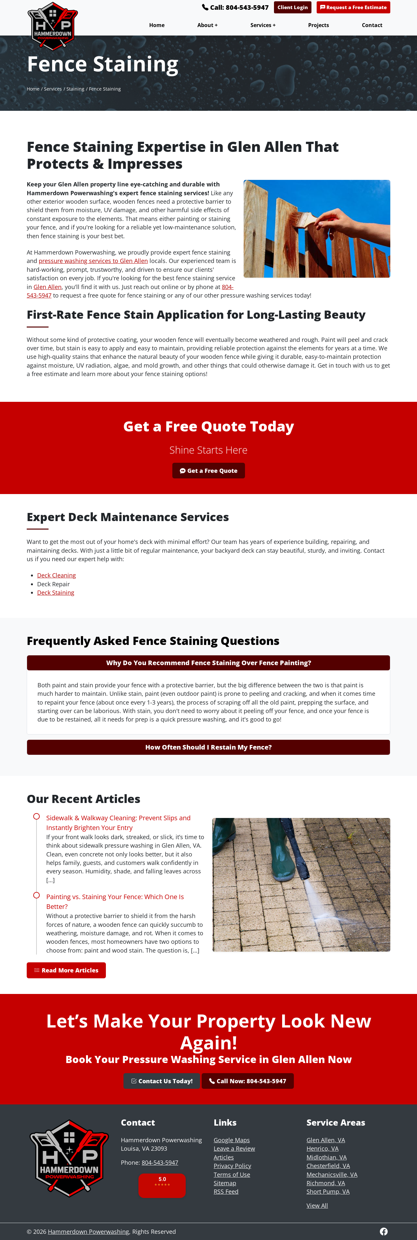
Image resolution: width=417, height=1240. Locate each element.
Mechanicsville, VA (332, 1174)
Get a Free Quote (208, 470)
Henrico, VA (322, 1148)
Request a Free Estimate (353, 7)
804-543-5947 (160, 1162)
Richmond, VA (326, 1183)
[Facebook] (384, 1231)
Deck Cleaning (56, 575)
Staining (75, 89)
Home (157, 25)
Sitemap (225, 1183)
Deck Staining (55, 592)
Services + (263, 25)
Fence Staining (105, 89)
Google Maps (232, 1140)
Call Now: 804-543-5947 (247, 1081)
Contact (372, 25)
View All (317, 1205)
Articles (224, 1157)
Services (53, 89)
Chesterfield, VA (328, 1166)
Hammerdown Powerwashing (88, 1231)
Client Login (293, 7)
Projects (318, 25)
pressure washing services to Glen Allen (93, 261)
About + (207, 25)
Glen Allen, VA (326, 1140)
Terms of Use (232, 1174)
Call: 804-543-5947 (235, 7)
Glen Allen (48, 287)
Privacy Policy (232, 1166)
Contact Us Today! (162, 1081)
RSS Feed (226, 1191)
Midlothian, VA (327, 1157)
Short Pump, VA (328, 1191)
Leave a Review (234, 1148)
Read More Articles (66, 970)
